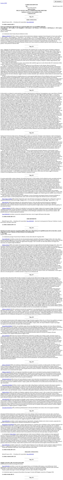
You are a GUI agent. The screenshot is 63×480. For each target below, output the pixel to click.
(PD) (13, 198)
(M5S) (10, 202)
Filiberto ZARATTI (6, 36)
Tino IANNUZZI (30, 22)
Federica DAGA (5, 245)
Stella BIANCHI (5, 399)
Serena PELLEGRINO (7, 326)
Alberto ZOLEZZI (6, 364)
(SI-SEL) (13, 36)
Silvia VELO (13, 434)
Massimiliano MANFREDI (8, 424)
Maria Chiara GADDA (7, 198)
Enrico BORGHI (5, 335)
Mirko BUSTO (5, 202)
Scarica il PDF (4, 3)
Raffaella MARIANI (6, 379)
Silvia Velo (13, 222)
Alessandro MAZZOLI (7, 407)
